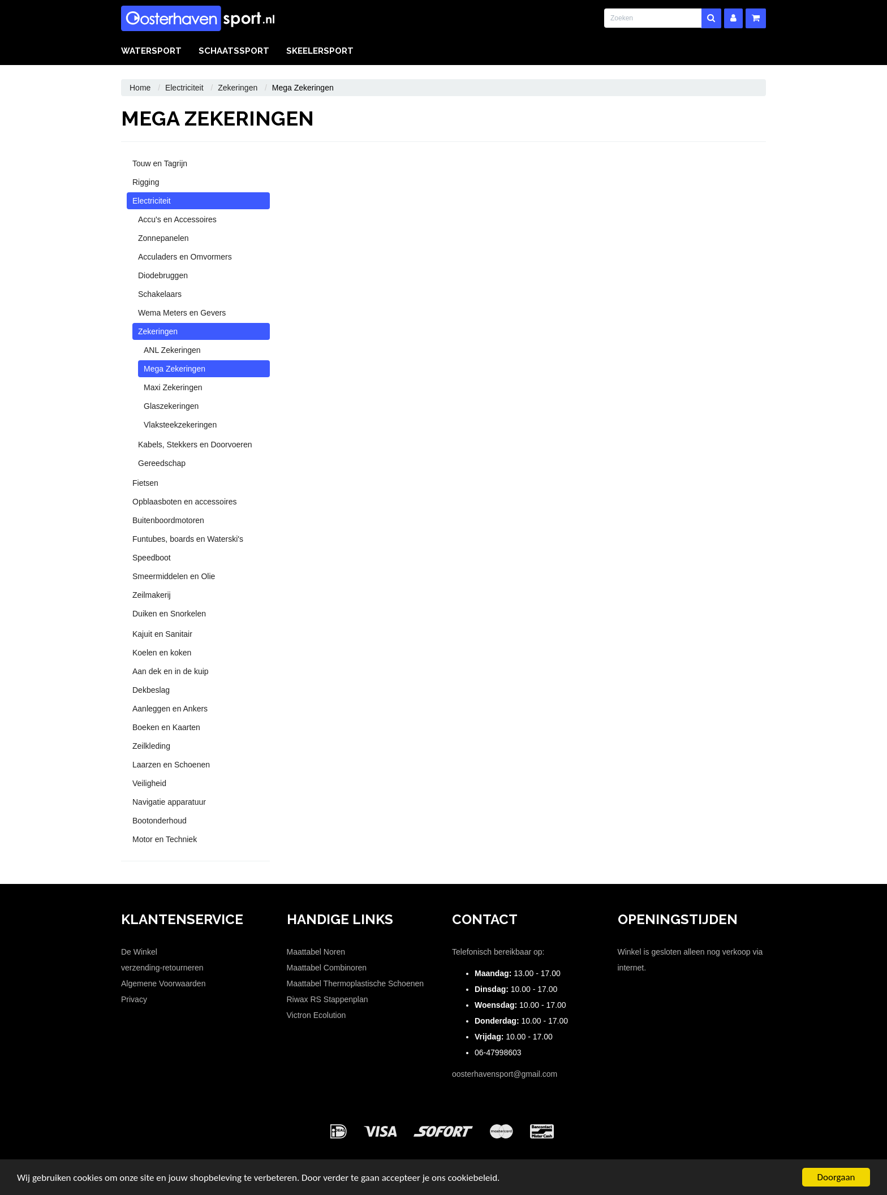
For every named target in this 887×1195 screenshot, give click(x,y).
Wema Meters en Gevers (182, 312)
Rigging (145, 182)
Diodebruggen (163, 275)
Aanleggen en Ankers (170, 708)
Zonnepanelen (163, 238)
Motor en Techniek (164, 839)
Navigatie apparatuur (169, 801)
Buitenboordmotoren (168, 520)
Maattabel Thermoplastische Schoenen (355, 983)
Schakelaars (160, 294)
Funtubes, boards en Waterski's (187, 538)
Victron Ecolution (316, 1015)
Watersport (151, 51)
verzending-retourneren (162, 967)
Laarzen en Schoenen (171, 764)
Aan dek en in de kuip (170, 671)
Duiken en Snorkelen (169, 613)
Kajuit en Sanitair (162, 634)
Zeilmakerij (151, 594)
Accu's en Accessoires (177, 219)
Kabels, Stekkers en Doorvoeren (195, 444)
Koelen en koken (161, 652)
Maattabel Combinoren (327, 967)
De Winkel (139, 951)
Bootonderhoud (159, 820)
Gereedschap (162, 463)
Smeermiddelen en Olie (173, 576)
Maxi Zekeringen (173, 387)
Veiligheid (149, 783)
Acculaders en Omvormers (185, 256)
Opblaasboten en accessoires (184, 501)
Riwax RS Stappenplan (327, 999)
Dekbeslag (151, 689)
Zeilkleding (151, 745)
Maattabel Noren (316, 951)
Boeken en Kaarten (166, 727)
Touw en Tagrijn (159, 163)
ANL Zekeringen (172, 350)
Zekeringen (237, 87)
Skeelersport (320, 51)
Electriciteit (184, 87)
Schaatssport (234, 51)
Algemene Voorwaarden (163, 983)
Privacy (134, 999)
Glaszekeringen (171, 406)
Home (140, 87)
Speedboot (151, 557)
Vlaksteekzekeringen (180, 424)
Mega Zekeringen (174, 368)
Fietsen (145, 483)
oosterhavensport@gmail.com (504, 1073)
